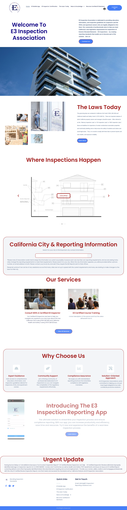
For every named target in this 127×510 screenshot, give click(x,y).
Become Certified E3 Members (95, 6)
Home (28, 6)
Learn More (82, 141)
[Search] (89, 256)
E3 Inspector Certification (49, 6)
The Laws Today (64, 6)
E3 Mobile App (35, 6)
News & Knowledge (78, 6)
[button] (18, 195)
